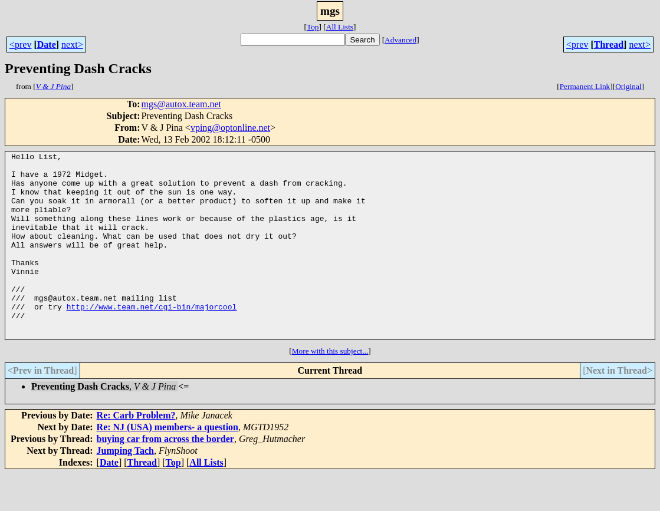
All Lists (339, 26)
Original (628, 86)
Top (313, 26)
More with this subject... (330, 388)
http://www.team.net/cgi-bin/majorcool (152, 338)
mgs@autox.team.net (181, 104)
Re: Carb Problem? (136, 452)
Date (46, 44)
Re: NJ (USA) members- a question (167, 464)
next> (72, 44)
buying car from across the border (165, 476)
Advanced (400, 39)
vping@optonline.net (230, 128)
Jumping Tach (125, 488)
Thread (608, 44)
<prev (20, 44)
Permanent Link (585, 86)
